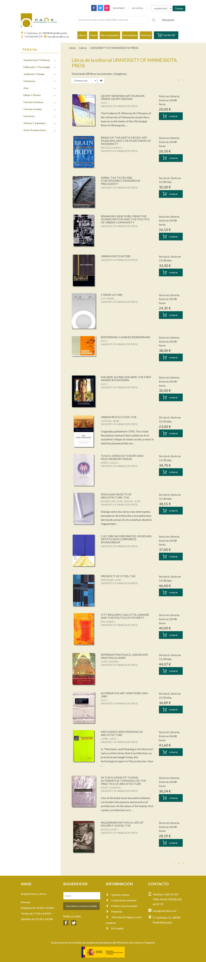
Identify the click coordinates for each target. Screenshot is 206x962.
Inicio (72, 47)
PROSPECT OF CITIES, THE (118, 576)
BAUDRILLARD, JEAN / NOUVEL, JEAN (120, 501)
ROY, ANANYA (107, 621)
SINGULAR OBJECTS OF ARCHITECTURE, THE (116, 496)
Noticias (146, 35)
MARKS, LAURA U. (110, 462)
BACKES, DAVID (109, 829)
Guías (93, 35)
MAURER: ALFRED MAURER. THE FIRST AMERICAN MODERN (126, 378)
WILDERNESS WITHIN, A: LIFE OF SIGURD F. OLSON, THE (122, 824)
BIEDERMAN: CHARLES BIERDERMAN (125, 337)
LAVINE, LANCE (109, 738)
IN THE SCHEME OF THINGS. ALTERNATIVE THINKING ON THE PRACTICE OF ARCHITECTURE (123, 780)
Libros (82, 35)
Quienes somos (117, 894)
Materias (114, 911)
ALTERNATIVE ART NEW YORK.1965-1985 (125, 694)
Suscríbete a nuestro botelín (81, 906)
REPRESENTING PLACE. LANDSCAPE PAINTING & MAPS (124, 656)
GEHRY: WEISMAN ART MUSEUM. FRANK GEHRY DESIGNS (123, 97)
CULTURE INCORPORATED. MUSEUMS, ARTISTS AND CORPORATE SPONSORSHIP (126, 539)
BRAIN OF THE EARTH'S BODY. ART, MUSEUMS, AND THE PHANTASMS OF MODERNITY (126, 140)
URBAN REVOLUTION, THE (119, 417)
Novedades (130, 35)
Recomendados (110, 35)
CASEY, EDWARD (110, 661)
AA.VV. (104, 102)
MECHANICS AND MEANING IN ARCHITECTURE (122, 733)
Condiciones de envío (121, 900)
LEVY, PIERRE (107, 298)
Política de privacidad (121, 906)
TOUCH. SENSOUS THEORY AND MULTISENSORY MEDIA (122, 457)
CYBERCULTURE (111, 294)
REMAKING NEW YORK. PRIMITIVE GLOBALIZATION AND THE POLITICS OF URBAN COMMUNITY (125, 219)
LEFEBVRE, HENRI (110, 421)
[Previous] (174, 80)
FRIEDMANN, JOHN (111, 580)
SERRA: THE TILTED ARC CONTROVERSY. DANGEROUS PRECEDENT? (120, 180)
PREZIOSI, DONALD (111, 147)
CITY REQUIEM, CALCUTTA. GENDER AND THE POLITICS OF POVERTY (125, 616)
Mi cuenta (114, 928)
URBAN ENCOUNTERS (115, 256)
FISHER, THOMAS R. (111, 787)
